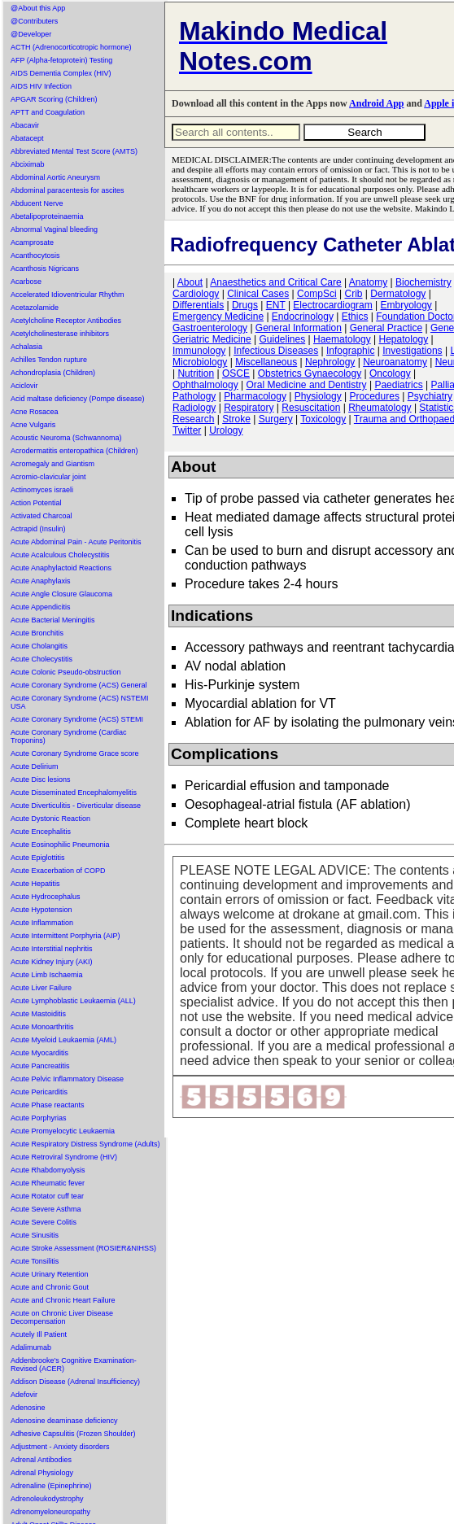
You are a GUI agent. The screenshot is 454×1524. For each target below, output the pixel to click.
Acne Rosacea (35, 412)
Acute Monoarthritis (42, 1027)
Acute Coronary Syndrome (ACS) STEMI (77, 719)
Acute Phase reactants (48, 1105)
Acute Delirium (35, 766)
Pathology (194, 396)
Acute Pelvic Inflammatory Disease (67, 1079)
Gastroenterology (209, 328)
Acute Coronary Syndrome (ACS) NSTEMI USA (80, 702)
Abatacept (27, 138)
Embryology (406, 305)
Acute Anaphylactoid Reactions (61, 568)
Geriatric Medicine (211, 339)
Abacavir (25, 125)
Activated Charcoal (41, 516)
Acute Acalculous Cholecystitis (60, 555)
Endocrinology (303, 316)
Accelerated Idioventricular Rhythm (67, 294)
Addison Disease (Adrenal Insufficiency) (75, 1382)
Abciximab (28, 164)
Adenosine (28, 1408)
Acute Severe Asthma (46, 1209)
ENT (276, 305)
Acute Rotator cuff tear (47, 1196)
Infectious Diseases (276, 350)
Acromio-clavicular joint (48, 477)
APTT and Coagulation (48, 112)
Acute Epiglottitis (38, 858)
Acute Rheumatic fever (48, 1183)
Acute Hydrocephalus (46, 897)
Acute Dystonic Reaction (50, 818)
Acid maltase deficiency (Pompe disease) (78, 399)
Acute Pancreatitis (40, 1066)
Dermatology (398, 293)
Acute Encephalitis (41, 832)
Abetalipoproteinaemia (47, 216)
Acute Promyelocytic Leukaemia (63, 1131)
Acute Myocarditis (39, 1053)
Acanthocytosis (35, 255)
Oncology (390, 373)
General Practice (386, 328)
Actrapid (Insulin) (38, 529)
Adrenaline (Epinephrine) (51, 1486)
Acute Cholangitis (39, 646)
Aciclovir (24, 386)
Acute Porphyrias (39, 1118)
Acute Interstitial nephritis (52, 949)
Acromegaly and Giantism (52, 464)
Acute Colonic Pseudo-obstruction (66, 672)
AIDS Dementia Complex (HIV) (61, 73)
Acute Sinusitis (35, 1235)
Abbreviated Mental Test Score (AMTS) (74, 151)
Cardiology (195, 293)
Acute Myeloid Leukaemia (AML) (63, 1040)
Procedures (374, 396)
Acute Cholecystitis (41, 659)
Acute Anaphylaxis (41, 581)
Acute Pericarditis (39, 1092)
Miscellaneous (266, 362)
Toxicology (323, 419)
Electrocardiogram (332, 305)
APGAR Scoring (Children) (54, 99)
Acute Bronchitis (37, 633)
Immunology (198, 350)
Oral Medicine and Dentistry (307, 385)
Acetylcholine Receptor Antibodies (66, 321)
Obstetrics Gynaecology (309, 373)
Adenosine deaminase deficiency (64, 1421)
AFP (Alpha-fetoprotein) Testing (61, 60)
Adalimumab (31, 1347)
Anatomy (368, 282)
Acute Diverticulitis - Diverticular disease (76, 805)
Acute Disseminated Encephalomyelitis (74, 792)
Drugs (245, 305)
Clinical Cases (258, 293)
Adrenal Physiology (42, 1473)
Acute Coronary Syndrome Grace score (75, 753)
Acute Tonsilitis (35, 1261)
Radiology (194, 407)
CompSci (317, 293)
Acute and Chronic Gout (50, 1287)
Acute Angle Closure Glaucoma (61, 594)
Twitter (186, 430)
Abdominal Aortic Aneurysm (55, 177)
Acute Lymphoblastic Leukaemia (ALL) (73, 1001)
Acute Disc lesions (41, 779)
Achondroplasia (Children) (53, 373)
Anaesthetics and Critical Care (275, 282)
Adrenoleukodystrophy (47, 1499)
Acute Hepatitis (35, 884)
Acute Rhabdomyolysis (48, 1170)
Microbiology (199, 362)
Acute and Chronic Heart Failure (63, 1300)
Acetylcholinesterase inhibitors (60, 334)
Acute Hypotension (41, 910)
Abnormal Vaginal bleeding (54, 229)
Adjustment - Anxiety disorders (60, 1447)
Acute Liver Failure (41, 988)
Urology (225, 430)
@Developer (31, 34)
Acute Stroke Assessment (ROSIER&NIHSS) (83, 1248)
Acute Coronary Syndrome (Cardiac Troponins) (69, 736)
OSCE (236, 373)
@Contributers (34, 21)
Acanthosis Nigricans (45, 268)
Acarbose (26, 281)
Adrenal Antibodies (41, 1460)
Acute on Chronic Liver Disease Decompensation (62, 1317)
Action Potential (36, 503)
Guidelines (283, 339)
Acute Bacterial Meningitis (53, 620)
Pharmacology (255, 396)
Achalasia (26, 347)
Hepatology (404, 339)
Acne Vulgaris (33, 425)
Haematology (342, 339)
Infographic (350, 350)
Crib (353, 293)
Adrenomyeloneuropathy (50, 1512)
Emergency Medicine (218, 316)
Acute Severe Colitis (43, 1222)
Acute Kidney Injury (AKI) (52, 962)
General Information (298, 328)
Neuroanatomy (395, 362)
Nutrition (195, 373)
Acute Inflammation (42, 923)
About (190, 282)
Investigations (412, 350)
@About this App (38, 8)
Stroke (236, 419)
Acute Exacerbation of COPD (58, 871)
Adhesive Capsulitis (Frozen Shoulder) (73, 1434)
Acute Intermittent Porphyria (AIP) (65, 936)
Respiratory (248, 407)
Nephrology (330, 362)
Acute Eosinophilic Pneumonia (60, 845)
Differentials (198, 305)
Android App (376, 103)
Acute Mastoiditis (38, 1014)
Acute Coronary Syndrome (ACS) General (79, 685)
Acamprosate (32, 242)
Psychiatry (430, 396)
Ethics (355, 316)
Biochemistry (423, 282)
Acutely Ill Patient (39, 1334)
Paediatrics (398, 385)
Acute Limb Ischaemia (47, 975)
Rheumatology (379, 407)
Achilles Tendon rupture (49, 360)
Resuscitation (311, 407)
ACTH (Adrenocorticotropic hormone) (71, 47)
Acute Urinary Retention (50, 1274)
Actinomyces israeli (42, 490)
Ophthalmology (205, 385)
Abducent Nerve (37, 203)
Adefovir (24, 1395)
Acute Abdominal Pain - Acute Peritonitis (76, 542)
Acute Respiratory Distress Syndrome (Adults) (85, 1144)
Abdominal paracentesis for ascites (67, 190)
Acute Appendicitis (41, 607)
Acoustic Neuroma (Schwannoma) (66, 438)
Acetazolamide (35, 307)
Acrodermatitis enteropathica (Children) (74, 451)
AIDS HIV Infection (41, 86)
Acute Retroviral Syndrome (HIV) (64, 1157)
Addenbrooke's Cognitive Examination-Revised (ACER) (74, 1364)
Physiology (318, 396)
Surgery (276, 419)
